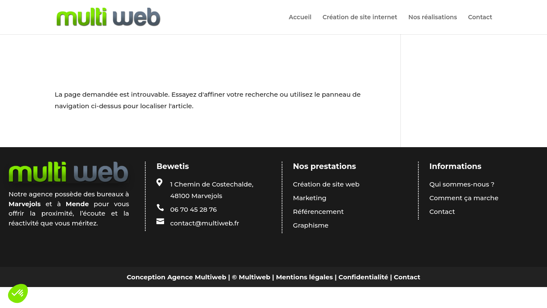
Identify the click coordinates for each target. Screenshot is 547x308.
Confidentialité (363, 277)
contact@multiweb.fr (204, 223)
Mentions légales (304, 277)
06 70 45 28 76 (193, 209)
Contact (480, 17)
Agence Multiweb (196, 277)
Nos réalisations (433, 17)
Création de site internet (360, 17)
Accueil (300, 17)
